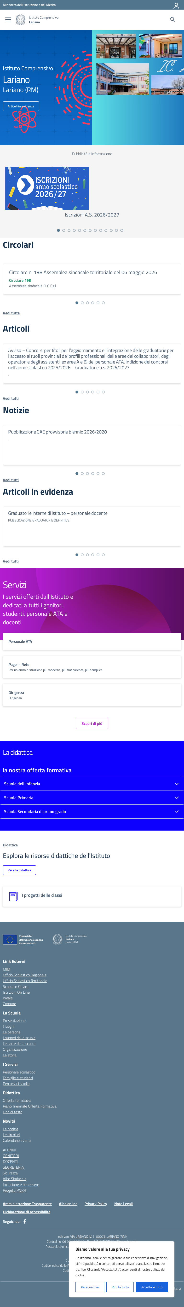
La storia (10, 1055)
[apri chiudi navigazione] (8, 20)
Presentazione (14, 1020)
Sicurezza (10, 1173)
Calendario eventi (17, 1140)
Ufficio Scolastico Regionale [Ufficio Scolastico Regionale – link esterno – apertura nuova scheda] (24, 975)
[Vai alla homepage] (20, 19)
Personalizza (90, 1286)
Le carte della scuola (19, 1043)
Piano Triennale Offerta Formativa (30, 1106)
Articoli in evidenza (21, 106)
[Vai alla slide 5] (79, 230)
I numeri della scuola (19, 1038)
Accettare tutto (151, 1286)
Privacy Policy (96, 1204)
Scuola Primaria (18, 797)
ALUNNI (9, 1150)
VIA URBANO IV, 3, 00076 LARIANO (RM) (98, 1236)
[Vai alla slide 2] (63, 230)
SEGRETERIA (13, 1167)
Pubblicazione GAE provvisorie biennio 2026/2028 (57, 431)
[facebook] (25, 1221)
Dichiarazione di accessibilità (26, 1212)
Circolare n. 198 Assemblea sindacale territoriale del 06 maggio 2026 (83, 272)
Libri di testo (12, 1112)
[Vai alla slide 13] (121, 230)
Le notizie (10, 1129)
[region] (121, 1269)
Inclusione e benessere (21, 1184)
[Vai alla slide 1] (58, 230)
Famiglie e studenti (18, 1078)
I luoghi (8, 1026)
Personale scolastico (19, 1072)
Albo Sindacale (14, 1179)
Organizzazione (15, 1049)
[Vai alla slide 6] (84, 230)
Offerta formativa (17, 1100)
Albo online (68, 1204)
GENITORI (11, 1156)
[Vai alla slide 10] (105, 230)
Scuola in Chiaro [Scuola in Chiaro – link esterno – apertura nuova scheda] (15, 986)
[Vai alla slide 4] (74, 230)
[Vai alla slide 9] (100, 230)
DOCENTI (10, 1161)
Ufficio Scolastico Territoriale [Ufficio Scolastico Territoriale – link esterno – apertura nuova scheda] (25, 981)
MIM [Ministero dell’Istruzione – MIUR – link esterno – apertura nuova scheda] (6, 969)
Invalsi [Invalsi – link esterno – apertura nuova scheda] (8, 998)
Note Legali (123, 1204)
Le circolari (11, 1134)
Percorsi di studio (16, 1083)
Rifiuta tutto (120, 1286)
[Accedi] (176, 5)
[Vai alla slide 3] (69, 230)
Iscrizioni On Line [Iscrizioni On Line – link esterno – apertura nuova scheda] (16, 992)
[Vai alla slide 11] (111, 230)
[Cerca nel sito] (172, 20)
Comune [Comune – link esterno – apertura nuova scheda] (9, 1004)
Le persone (11, 1032)
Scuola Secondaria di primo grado (35, 811)
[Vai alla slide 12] (116, 230)
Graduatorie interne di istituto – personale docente (58, 513)
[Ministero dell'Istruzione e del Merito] (29, 4)
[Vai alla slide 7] (90, 230)
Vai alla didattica (19, 870)
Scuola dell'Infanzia (22, 783)
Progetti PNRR (14, 1190)
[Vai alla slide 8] (95, 230)
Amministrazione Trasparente (27, 1204)
